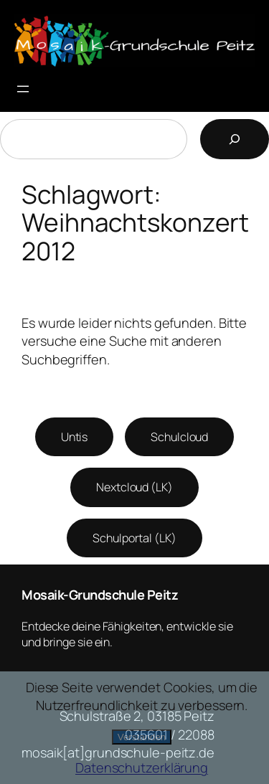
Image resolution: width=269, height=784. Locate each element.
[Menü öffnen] (23, 89)
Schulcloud (179, 437)
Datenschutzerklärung (141, 767)
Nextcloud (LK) (134, 487)
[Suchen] (234, 139)
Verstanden (142, 737)
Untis (74, 437)
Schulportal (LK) (134, 538)
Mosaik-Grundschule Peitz (100, 594)
